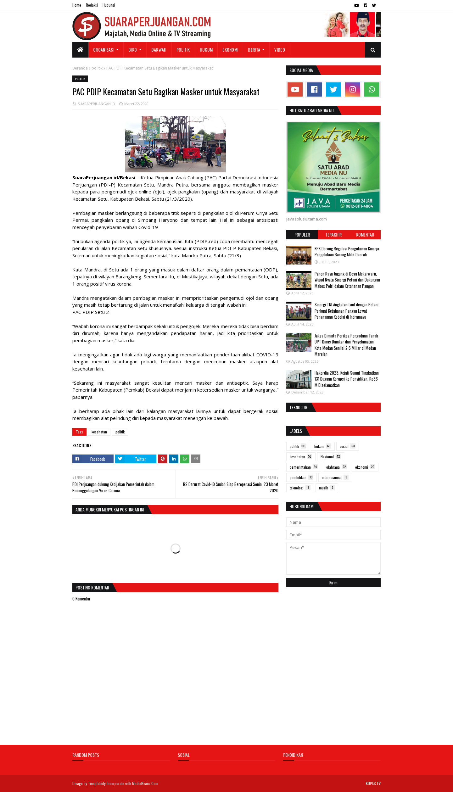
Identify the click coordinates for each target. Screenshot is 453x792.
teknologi (300, 487)
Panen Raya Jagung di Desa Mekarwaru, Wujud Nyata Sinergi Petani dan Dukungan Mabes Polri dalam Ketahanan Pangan (347, 280)
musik (327, 487)
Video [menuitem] (279, 49)
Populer (302, 234)
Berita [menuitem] (254, 49)
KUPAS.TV (373, 783)
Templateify (97, 783)
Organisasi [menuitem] (103, 49)
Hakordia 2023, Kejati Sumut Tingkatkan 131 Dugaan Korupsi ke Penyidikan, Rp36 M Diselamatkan (347, 379)
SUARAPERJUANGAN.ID (96, 103)
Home (76, 5)
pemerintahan (304, 467)
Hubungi (109, 5)
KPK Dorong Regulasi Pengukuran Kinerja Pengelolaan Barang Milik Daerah (347, 251)
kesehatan (99, 431)
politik (97, 68)
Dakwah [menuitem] (159, 49)
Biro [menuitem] (132, 49)
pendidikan (301, 477)
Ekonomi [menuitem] (230, 49)
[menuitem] (80, 50)
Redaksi (92, 5)
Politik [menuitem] (183, 49)
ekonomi (365, 467)
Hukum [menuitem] (206, 49)
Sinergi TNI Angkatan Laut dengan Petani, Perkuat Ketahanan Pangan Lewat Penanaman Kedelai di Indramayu (347, 310)
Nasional (331, 456)
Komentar (365, 234)
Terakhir (333, 234)
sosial (347, 446)
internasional (335, 477)
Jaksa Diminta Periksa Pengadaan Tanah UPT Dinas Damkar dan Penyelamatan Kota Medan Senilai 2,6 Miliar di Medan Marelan (346, 344)
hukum (322, 446)
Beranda (80, 68)
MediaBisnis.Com (145, 783)
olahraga (336, 467)
